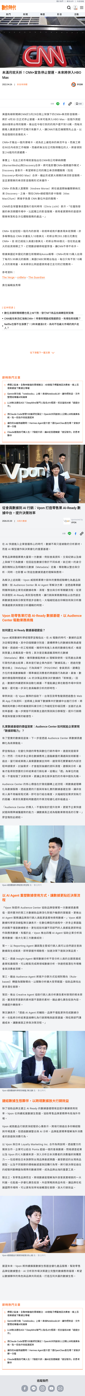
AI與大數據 (22, 521)
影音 (59, 14)
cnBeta (21, 277)
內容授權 (80, 1)
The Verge (8, 277)
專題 (42, 14)
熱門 (8, 14)
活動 (76, 14)
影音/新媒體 (22, 84)
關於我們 (59, 1)
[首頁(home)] (9, 7)
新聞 (25, 14)
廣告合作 (70, 1)
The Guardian (36, 277)
